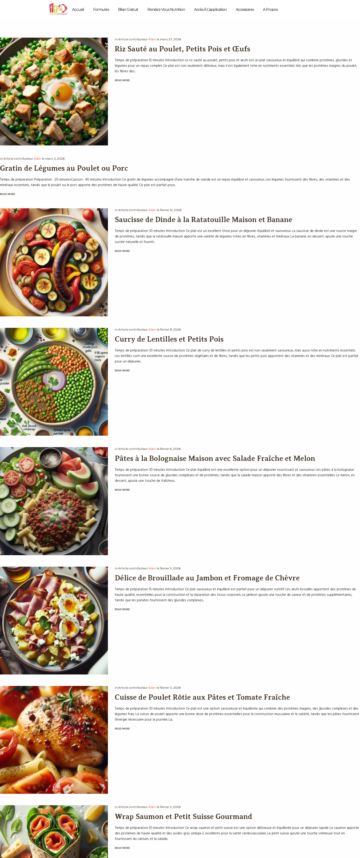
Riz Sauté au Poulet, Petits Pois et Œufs (182, 49)
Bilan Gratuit (128, 9)
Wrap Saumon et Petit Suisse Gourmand (183, 816)
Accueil (78, 9)
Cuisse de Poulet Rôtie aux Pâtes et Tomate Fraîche (202, 697)
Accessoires (245, 9)
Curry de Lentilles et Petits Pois (169, 339)
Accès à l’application (210, 9)
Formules (101, 9)
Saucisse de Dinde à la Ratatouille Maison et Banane (203, 219)
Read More (122, 80)
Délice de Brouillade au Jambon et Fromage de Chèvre (207, 578)
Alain (152, 39)
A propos (270, 9)
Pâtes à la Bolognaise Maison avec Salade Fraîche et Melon (215, 458)
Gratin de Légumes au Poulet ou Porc (64, 168)
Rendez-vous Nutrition (166, 9)
